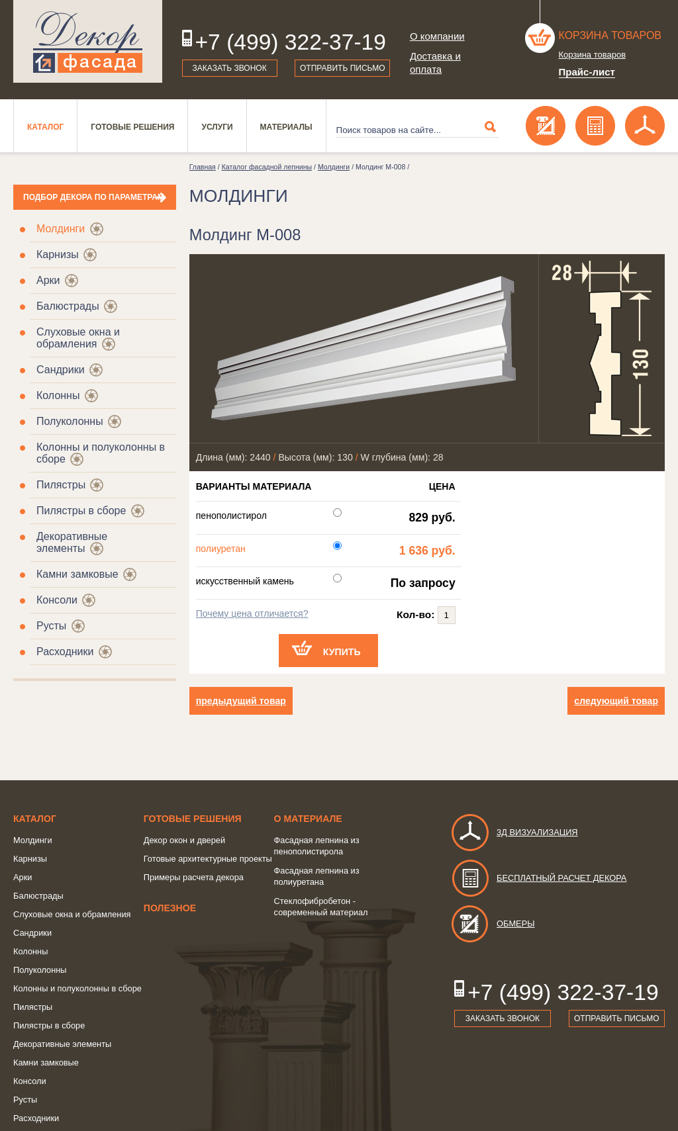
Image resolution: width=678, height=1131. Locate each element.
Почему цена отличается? (252, 613)
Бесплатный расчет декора (538, 878)
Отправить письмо (342, 68)
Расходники (64, 651)
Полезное (170, 908)
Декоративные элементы (71, 542)
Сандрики (60, 369)
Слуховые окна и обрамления (78, 337)
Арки (48, 280)
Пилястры (60, 484)
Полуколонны (69, 421)
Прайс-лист (587, 71)
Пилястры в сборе (81, 510)
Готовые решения (132, 127)
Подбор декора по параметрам (93, 197)
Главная (202, 167)
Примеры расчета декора (194, 877)
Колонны (57, 395)
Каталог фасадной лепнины (267, 167)
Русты (51, 625)
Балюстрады (67, 306)
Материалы (286, 127)
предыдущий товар (241, 701)
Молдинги (60, 228)
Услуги (216, 127)
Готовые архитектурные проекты (208, 859)
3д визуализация (514, 832)
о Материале (308, 818)
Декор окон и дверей (184, 840)
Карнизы (57, 254)
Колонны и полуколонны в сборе (77, 988)
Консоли (56, 600)
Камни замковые (77, 574)
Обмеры (492, 923)
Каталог (45, 127)
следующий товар (616, 701)
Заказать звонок (230, 68)
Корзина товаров (610, 35)
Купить (342, 652)
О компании (437, 36)
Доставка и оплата (435, 62)
